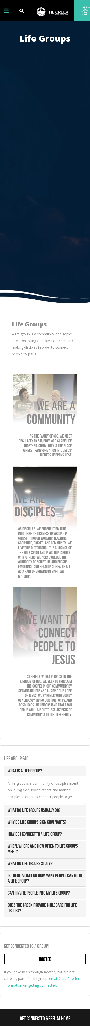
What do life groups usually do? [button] (34, 810)
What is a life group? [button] (25, 771)
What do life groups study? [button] (30, 863)
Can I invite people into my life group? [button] (39, 893)
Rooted (45, 959)
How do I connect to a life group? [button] (35, 834)
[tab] (45, 771)
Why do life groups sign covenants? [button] (37, 822)
